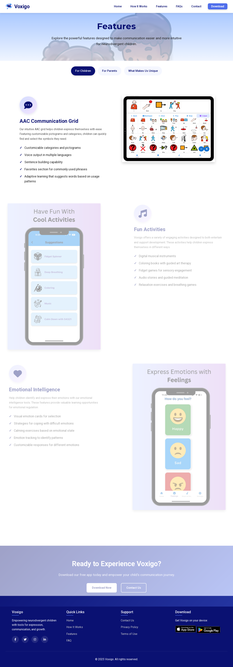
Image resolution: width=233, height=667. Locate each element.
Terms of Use (129, 634)
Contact (196, 6)
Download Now (101, 592)
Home (118, 6)
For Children (83, 70)
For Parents (109, 70)
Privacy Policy (129, 627)
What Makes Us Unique (143, 70)
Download (217, 6)
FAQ (68, 640)
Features (161, 6)
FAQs (179, 6)
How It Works (138, 6)
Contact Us (133, 592)
